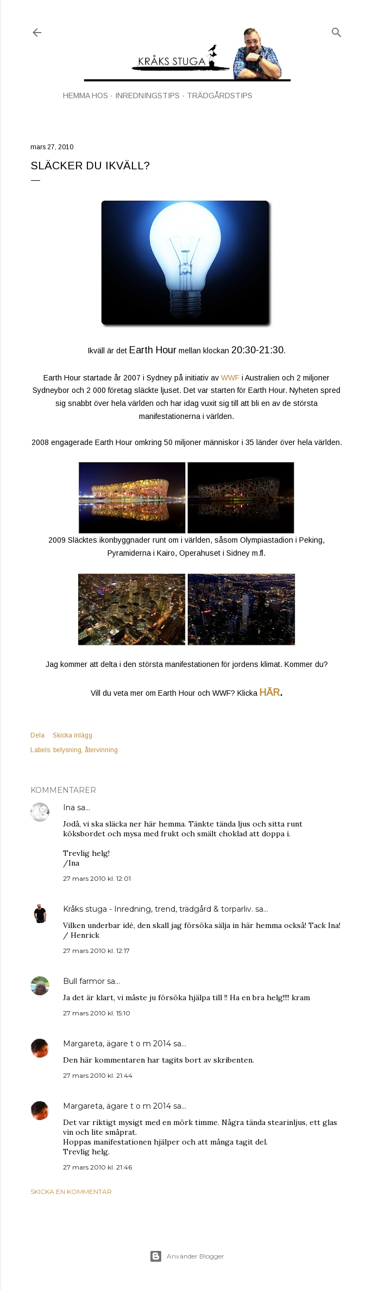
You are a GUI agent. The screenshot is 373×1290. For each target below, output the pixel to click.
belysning (67, 750)
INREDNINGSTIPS (147, 95)
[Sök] (336, 30)
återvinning (101, 750)
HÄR (270, 692)
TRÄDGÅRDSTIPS (219, 95)
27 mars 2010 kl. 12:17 (96, 950)
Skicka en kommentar (71, 1191)
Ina (69, 807)
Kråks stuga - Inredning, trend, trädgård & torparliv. (158, 909)
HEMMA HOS (85, 95)
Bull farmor (84, 981)
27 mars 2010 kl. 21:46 (97, 1167)
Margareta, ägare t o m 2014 (117, 1043)
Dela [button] (37, 735)
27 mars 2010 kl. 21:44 (97, 1075)
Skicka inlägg (72, 735)
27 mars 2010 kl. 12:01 (97, 878)
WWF (230, 377)
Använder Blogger (186, 1256)
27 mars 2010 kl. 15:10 (96, 1013)
